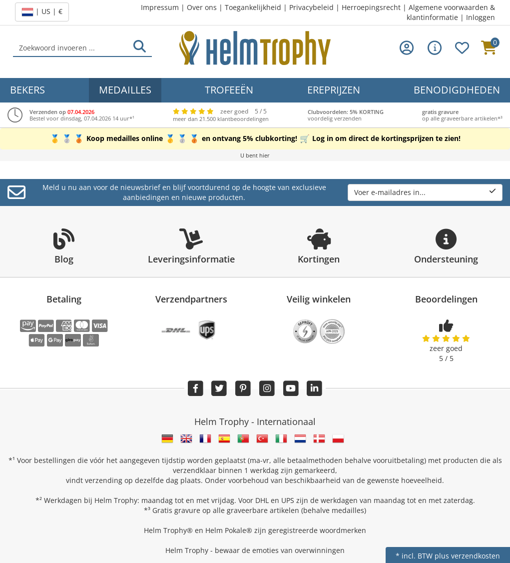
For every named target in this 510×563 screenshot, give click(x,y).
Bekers (27, 89)
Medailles (125, 89)
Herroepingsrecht (371, 7)
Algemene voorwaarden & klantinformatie (451, 12)
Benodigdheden (457, 89)
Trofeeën (229, 89)
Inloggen (480, 17)
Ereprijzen (333, 89)
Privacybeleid (311, 7)
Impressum (160, 7)
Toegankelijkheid (253, 7)
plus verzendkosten (467, 555)
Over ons (202, 7)
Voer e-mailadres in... (425, 192)
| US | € (41, 12)
